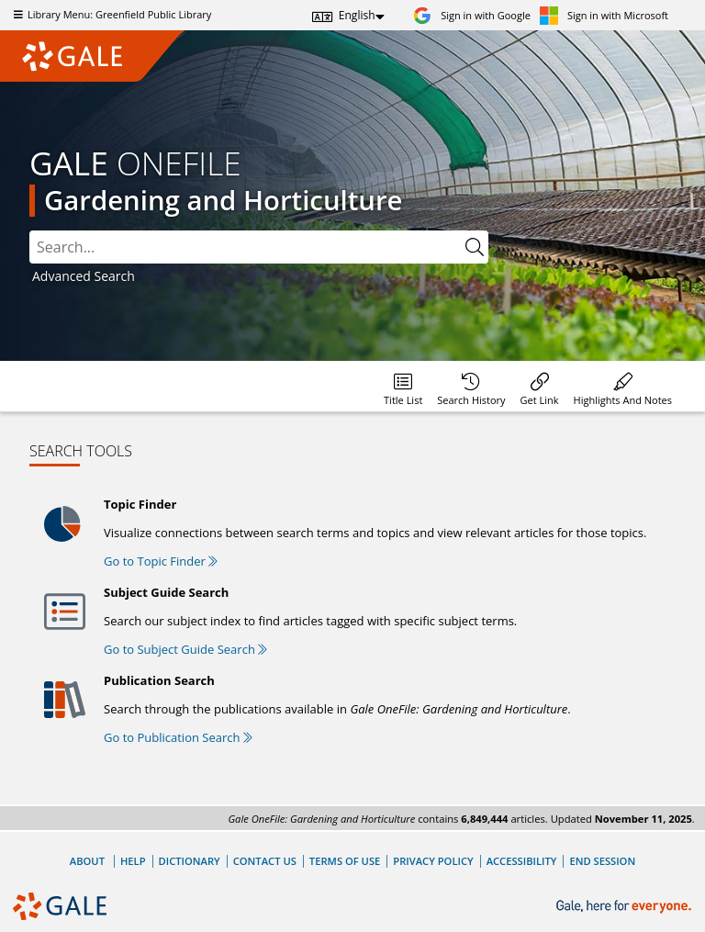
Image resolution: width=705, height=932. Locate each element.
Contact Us (265, 861)
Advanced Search (83, 276)
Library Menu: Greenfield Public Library (110, 14)
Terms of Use (344, 861)
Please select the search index (29, 230)
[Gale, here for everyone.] (625, 907)
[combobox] (245, 247)
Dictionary (189, 861)
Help (133, 861)
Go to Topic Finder (161, 561)
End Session (602, 861)
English (357, 15)
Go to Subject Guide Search (185, 649)
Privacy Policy (433, 861)
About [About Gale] (87, 861)
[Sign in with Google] (472, 15)
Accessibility (522, 861)
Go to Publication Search (178, 737)
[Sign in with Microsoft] (604, 15)
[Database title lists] (403, 386)
